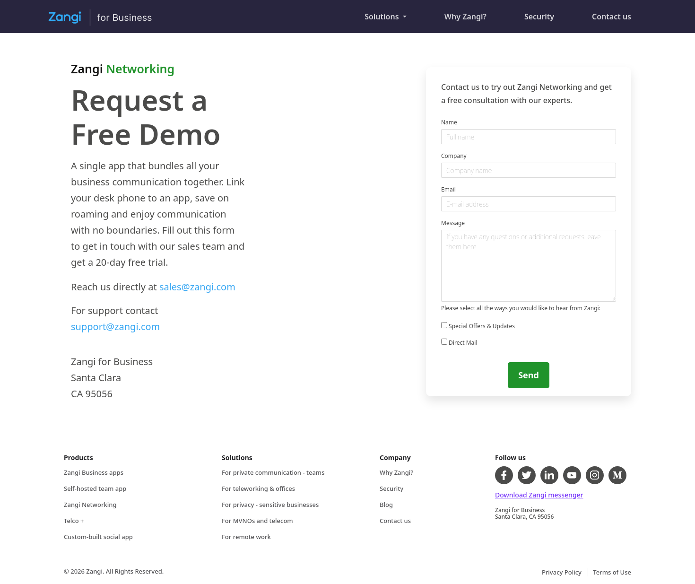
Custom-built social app (98, 536)
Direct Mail (459, 343)
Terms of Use (612, 572)
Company (454, 156)
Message (453, 223)
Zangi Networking (90, 504)
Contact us (621, 12)
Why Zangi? (474, 12)
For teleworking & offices (258, 488)
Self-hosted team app (95, 488)
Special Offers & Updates (478, 326)
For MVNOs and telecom (257, 520)
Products (78, 458)
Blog (386, 504)
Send (528, 375)
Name (449, 122)
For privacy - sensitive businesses (270, 504)
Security (548, 12)
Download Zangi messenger (539, 494)
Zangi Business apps (93, 472)
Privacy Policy (562, 572)
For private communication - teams (273, 472)
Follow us (510, 458)
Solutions (383, 16)
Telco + (74, 520)
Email (448, 189)
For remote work (246, 536)
